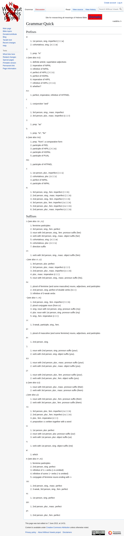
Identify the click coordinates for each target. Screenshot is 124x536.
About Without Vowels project (49, 532)
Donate (95, 17)
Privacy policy (30, 532)
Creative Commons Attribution (58, 527)
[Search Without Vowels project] (110, 9)
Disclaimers (67, 532)
